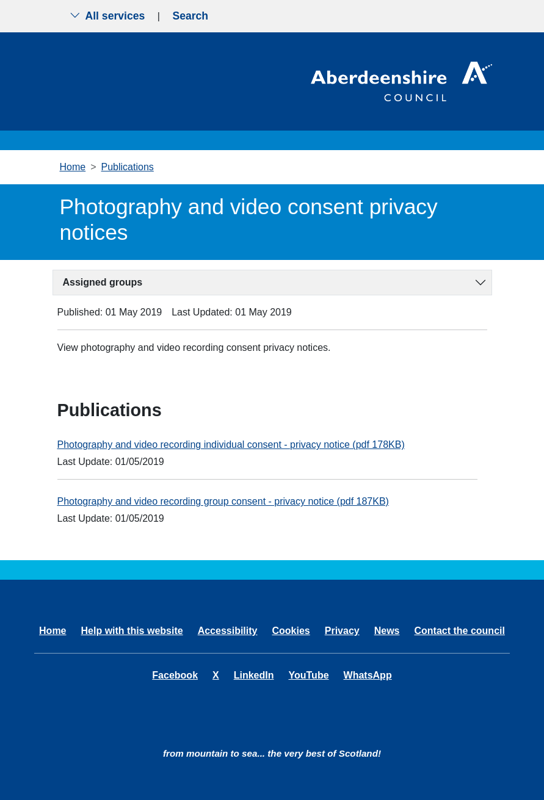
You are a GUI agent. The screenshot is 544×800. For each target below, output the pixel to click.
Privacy (342, 630)
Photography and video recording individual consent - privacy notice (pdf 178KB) (231, 444)
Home (73, 167)
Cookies (291, 630)
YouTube (308, 675)
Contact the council (459, 630)
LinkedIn (254, 675)
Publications (127, 167)
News (387, 630)
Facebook (175, 675)
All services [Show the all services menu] (107, 16)
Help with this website (132, 630)
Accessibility (228, 630)
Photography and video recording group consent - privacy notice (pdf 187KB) (223, 501)
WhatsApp (368, 675)
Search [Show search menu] (190, 16)
